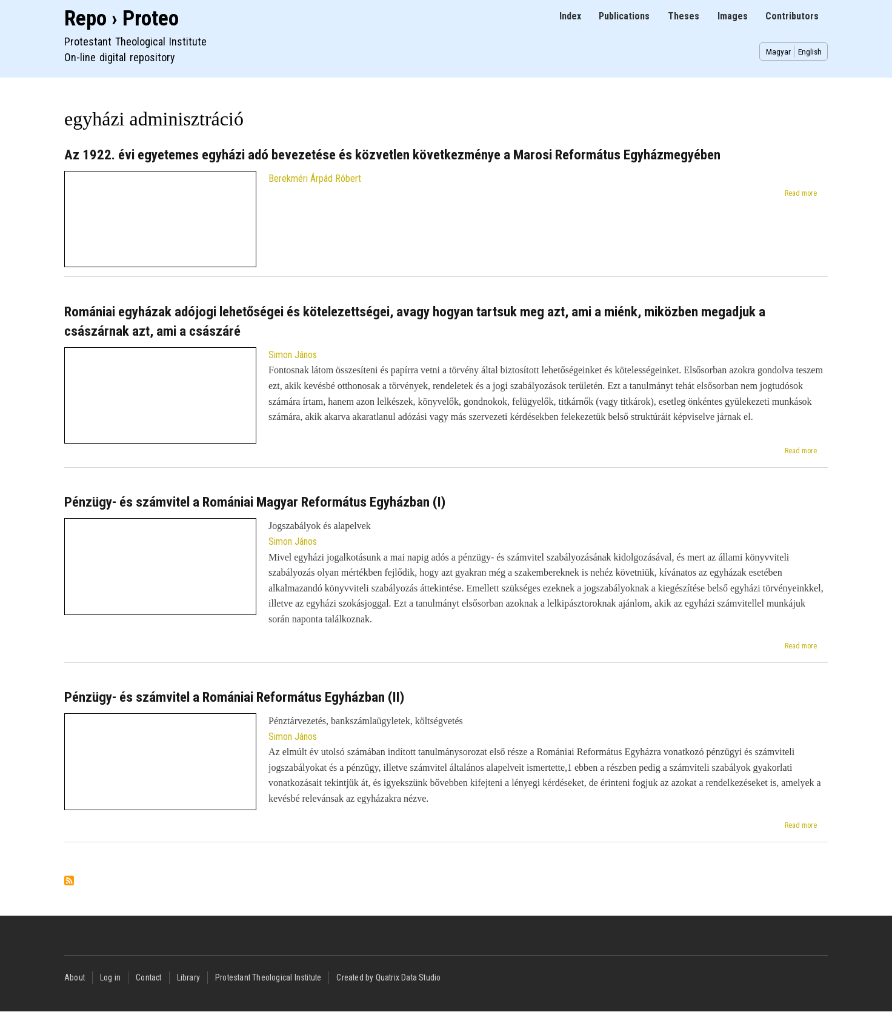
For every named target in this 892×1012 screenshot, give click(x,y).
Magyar (778, 51)
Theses (683, 16)
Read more (801, 193)
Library (188, 977)
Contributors (792, 16)
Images (732, 16)
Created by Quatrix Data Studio (388, 977)
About (74, 977)
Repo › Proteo (121, 18)
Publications (624, 16)
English (810, 51)
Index (570, 16)
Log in (110, 977)
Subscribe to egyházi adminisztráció (69, 881)
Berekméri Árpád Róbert (314, 178)
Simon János (292, 355)
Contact (148, 977)
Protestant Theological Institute (268, 977)
